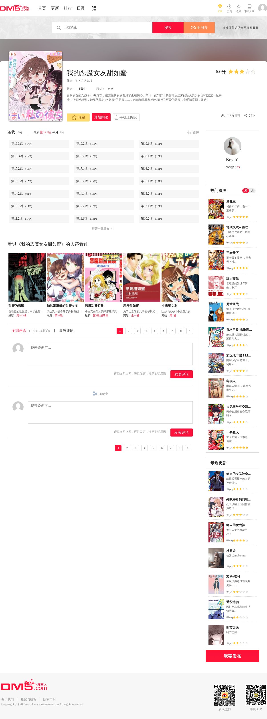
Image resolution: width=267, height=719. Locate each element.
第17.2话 (22, 168)
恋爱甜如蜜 (131, 305)
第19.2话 (87, 143)
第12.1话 (152, 206)
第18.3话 (22, 156)
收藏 (78, 117)
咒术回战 (232, 304)
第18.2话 (87, 156)
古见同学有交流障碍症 (241, 406)
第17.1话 (87, 168)
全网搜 (199, 27)
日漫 (81, 8)
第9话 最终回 (100, 315)
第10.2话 (152, 218)
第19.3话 (46, 132)
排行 (68, 8)
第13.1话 (22, 206)
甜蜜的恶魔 (16, 305)
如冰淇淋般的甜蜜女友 (62, 305)
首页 (42, 8)
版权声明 (49, 699)
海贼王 (231, 201)
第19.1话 (152, 143)
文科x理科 (233, 576)
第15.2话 (87, 181)
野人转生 (232, 278)
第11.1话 (87, 218)
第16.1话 (22, 181)
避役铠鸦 (232, 602)
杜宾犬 (231, 550)
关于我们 (7, 699)
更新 (55, 8)
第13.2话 (152, 193)
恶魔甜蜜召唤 (94, 305)
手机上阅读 (128, 117)
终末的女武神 (235, 525)
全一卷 (135, 315)
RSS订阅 (233, 115)
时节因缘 (232, 627)
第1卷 (173, 315)
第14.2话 (21, 193)
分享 (252, 115)
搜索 (168, 27)
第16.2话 (152, 168)
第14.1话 (87, 193)
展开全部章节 (100, 228)
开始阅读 (101, 117)
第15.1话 (152, 181)
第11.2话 (22, 218)
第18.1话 (152, 156)
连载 (16, 132)
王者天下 (232, 253)
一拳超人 (232, 432)
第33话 (59, 315)
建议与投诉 (28, 699)
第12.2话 (87, 206)
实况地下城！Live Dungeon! (245, 355)
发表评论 (181, 374)
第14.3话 (21, 315)
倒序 (196, 132)
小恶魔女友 (169, 305)
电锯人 (231, 381)
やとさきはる (84, 80)
